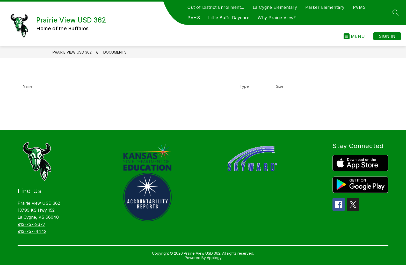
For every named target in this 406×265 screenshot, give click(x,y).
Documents (115, 52)
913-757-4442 (32, 231)
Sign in (387, 36)
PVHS (193, 17)
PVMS (359, 7)
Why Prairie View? (277, 17)
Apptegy (214, 257)
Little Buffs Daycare (228, 17)
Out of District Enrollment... (215, 7)
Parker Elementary (325, 7)
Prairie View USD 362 (72, 52)
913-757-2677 (31, 224)
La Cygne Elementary (275, 7)
